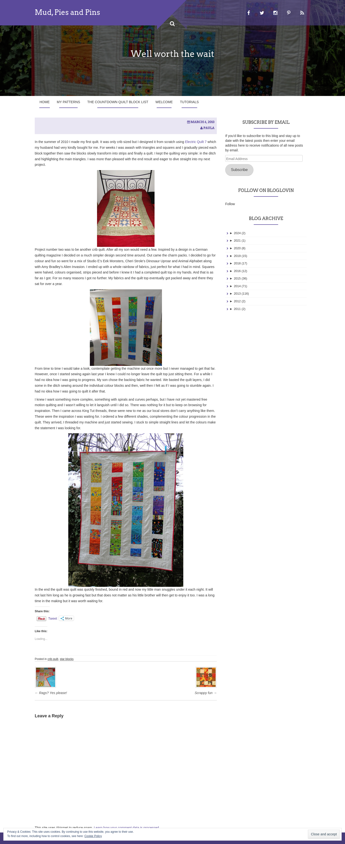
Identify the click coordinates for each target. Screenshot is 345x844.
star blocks (67, 659)
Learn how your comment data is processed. (127, 828)
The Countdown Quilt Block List (117, 102)
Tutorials (189, 102)
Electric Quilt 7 (196, 142)
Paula (208, 128)
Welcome (164, 102)
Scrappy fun (206, 693)
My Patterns (68, 102)
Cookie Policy (93, 836)
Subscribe (239, 170)
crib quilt (52, 659)
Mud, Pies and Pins (67, 12)
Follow (230, 204)
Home (45, 102)
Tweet (52, 618)
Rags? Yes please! (51, 693)
